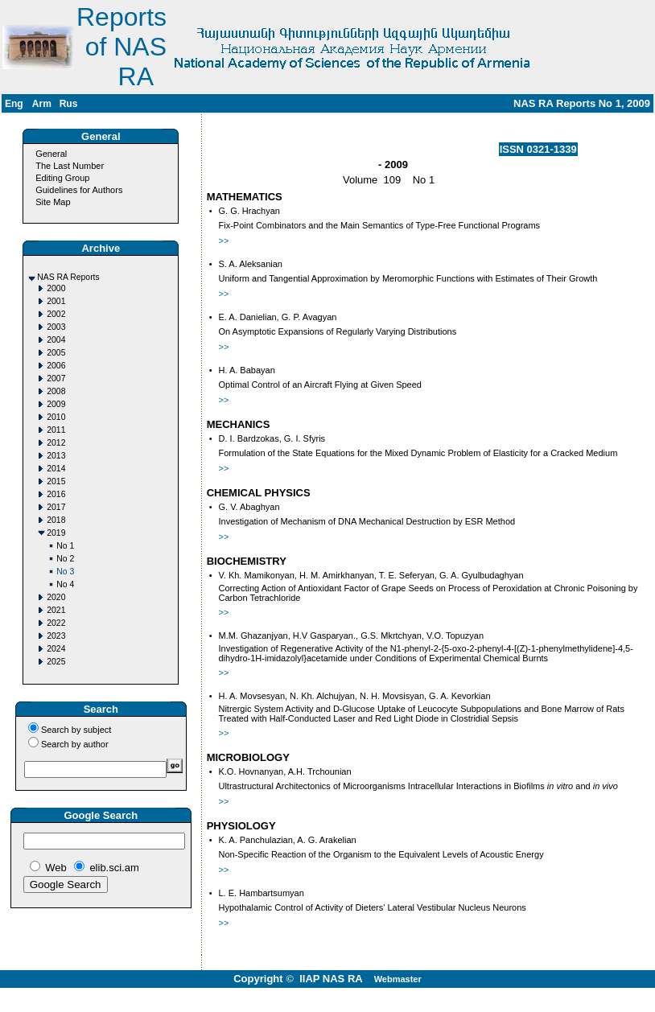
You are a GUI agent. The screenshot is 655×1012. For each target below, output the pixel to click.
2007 (56, 378)
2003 (56, 327)
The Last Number (69, 166)
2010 (56, 417)
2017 (56, 507)
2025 (56, 661)
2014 (56, 468)
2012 (56, 442)
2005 (56, 352)
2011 (56, 430)
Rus (69, 103)
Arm (41, 103)
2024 (56, 648)
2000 (56, 288)
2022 (56, 623)
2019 (56, 533)
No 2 (65, 558)
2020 (56, 597)
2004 (56, 339)
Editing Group (62, 178)
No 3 (65, 571)
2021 (56, 610)
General (51, 153)
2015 (56, 481)
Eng (14, 103)
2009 (56, 404)
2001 (56, 301)
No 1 (65, 545)
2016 (56, 494)
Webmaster (398, 979)
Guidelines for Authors (78, 190)
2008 (56, 391)
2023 (56, 635)
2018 (56, 520)
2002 (56, 314)
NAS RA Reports (68, 277)
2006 (56, 365)
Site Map (52, 202)
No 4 (65, 584)
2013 (56, 455)
